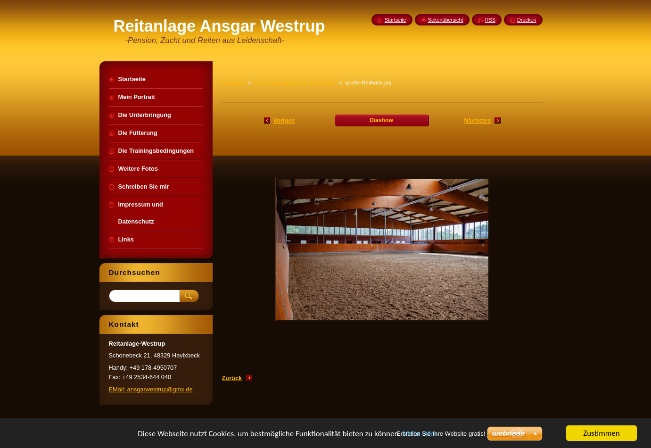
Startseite (233, 82)
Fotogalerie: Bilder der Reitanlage (295, 82)
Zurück (232, 378)
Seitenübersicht (445, 20)
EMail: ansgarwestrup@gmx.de (151, 389)
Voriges (284, 120)
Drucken (526, 20)
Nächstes (477, 120)
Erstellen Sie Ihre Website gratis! (440, 433)
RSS (490, 20)
